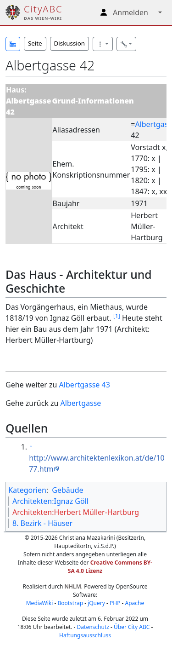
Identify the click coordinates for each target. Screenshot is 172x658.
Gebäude (67, 490)
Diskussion (69, 43)
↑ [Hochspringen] (31, 447)
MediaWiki (39, 603)
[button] (13, 44)
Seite (35, 43)
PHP (115, 603)
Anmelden (130, 12)
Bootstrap (70, 603)
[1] (116, 316)
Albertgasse (81, 403)
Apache (134, 603)
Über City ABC (132, 627)
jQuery (96, 603)
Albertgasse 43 (84, 385)
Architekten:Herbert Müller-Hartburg (75, 512)
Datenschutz (93, 627)
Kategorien (27, 490)
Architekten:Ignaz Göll (50, 501)
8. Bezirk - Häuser (42, 523)
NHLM (73, 586)
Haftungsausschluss (85, 635)
